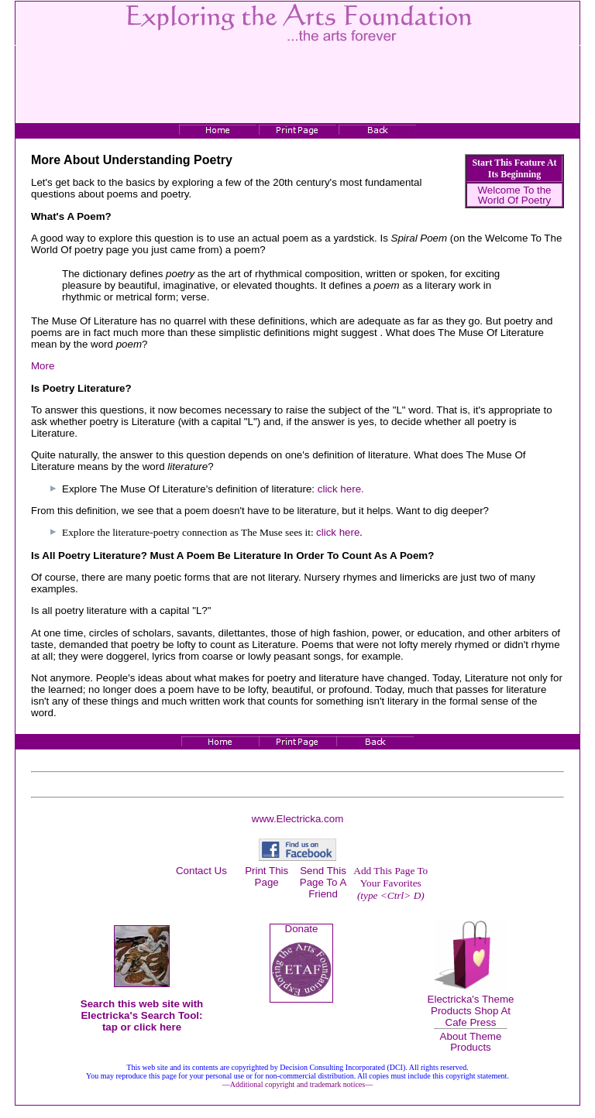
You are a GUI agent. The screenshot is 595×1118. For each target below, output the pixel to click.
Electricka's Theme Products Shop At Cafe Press (471, 1010)
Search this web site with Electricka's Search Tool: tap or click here (142, 1015)
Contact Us (201, 870)
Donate (301, 929)
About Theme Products (471, 1041)
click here (337, 532)
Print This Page (266, 876)
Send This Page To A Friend (323, 882)
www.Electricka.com (298, 819)
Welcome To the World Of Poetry (514, 195)
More (42, 366)
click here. (341, 489)
